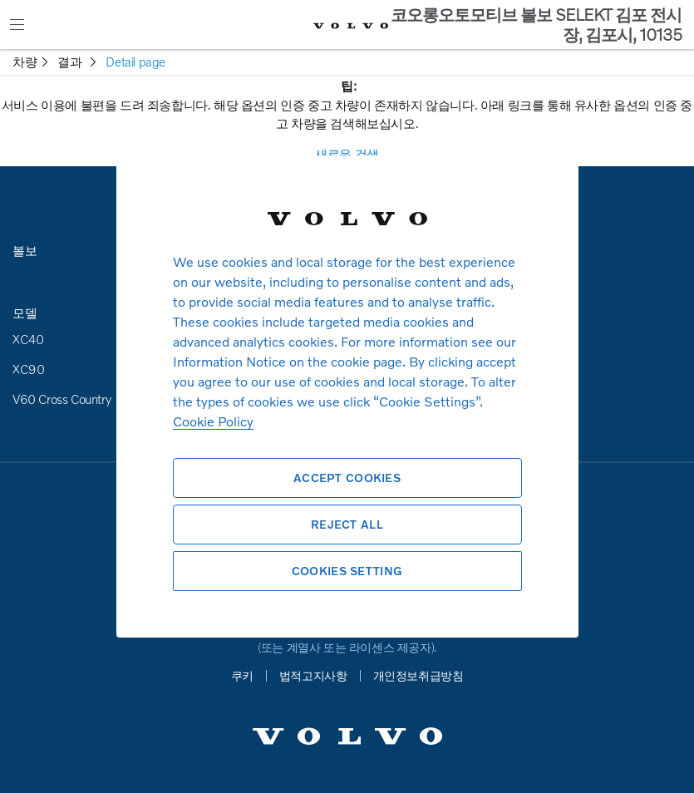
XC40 (27, 339)
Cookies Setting (347, 571)
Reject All (347, 524)
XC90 (28, 369)
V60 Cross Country (61, 399)
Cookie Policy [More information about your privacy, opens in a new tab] (213, 421)
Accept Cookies (347, 477)
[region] (347, 396)
